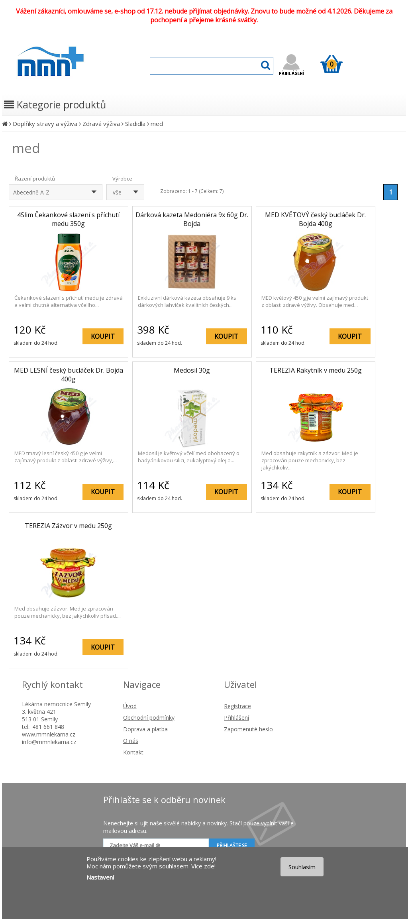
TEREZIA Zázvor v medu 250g (68, 525)
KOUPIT (103, 336)
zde (209, 866)
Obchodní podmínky (149, 717)
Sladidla (135, 124)
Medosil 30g (192, 370)
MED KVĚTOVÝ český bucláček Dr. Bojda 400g (315, 219)
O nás (130, 740)
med (157, 124)
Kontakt (133, 752)
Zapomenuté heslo (248, 729)
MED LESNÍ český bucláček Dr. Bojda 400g (68, 374)
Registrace (237, 706)
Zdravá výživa (101, 124)
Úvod (130, 706)
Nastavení (100, 877)
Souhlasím (302, 867)
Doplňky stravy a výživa (45, 124)
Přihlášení (236, 717)
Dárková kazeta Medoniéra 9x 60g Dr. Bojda (191, 219)
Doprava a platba (145, 729)
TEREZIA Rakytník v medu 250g (315, 370)
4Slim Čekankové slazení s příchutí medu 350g (68, 219)
